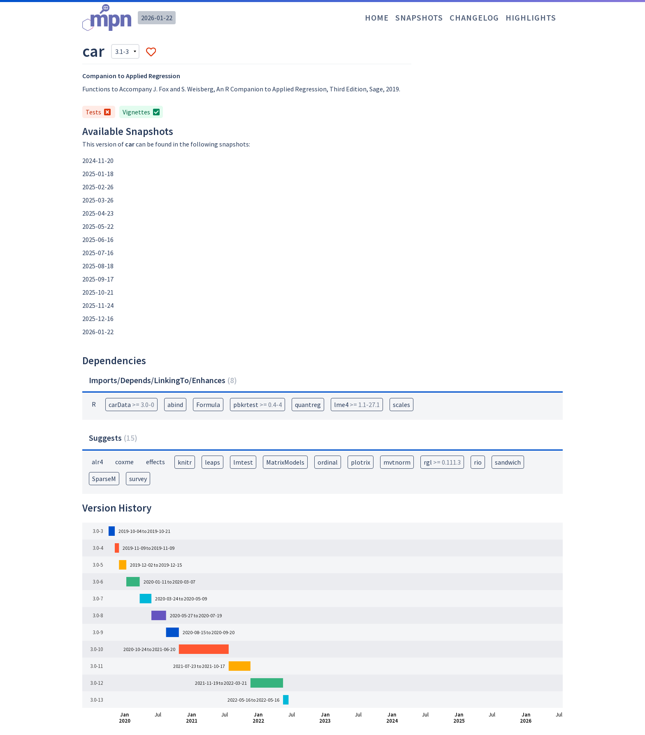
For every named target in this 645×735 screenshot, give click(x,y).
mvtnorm (397, 462)
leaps (212, 462)
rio (478, 462)
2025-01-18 (98, 174)
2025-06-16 (98, 239)
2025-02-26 (98, 187)
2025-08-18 (98, 266)
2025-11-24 (98, 305)
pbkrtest (257, 404)
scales (401, 404)
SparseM (104, 478)
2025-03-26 (98, 200)
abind (175, 404)
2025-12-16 (98, 318)
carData (131, 404)
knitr (185, 462)
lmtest (243, 462)
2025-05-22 (98, 226)
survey (138, 478)
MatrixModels (285, 462)
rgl (442, 462)
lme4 (357, 404)
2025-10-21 (98, 292)
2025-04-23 (98, 213)
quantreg (308, 404)
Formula (208, 404)
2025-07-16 (98, 253)
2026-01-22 (156, 18)
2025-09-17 (98, 279)
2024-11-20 (98, 160)
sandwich (508, 462)
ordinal (328, 462)
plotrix (360, 462)
